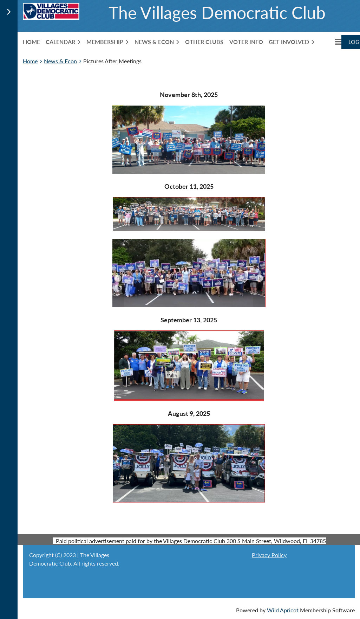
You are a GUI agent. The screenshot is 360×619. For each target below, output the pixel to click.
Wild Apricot (283, 610)
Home (30, 61)
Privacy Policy (269, 555)
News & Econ (60, 61)
